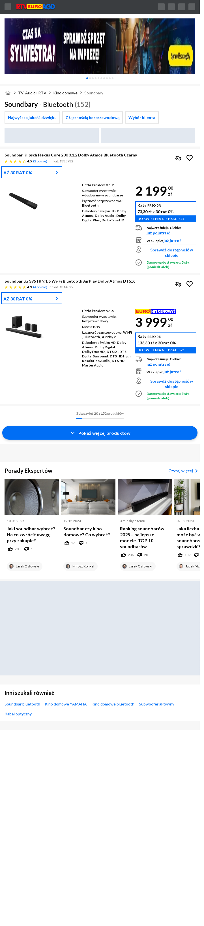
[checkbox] (32, 117)
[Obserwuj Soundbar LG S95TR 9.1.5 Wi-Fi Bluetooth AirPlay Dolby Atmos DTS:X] (189, 284)
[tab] (87, 78)
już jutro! (172, 240)
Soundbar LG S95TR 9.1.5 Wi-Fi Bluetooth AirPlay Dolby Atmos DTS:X (70, 281)
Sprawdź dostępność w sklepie (171, 252)
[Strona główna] (8, 92)
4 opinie (40, 287)
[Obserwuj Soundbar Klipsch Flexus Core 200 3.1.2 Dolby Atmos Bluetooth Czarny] (189, 158)
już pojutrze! (158, 232)
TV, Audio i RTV (32, 92)
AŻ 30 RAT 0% (17, 172)
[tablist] (100, 78)
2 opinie (40, 161)
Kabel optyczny (18, 713)
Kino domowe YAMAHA (66, 704)
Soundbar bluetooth (22, 704)
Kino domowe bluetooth (112, 704)
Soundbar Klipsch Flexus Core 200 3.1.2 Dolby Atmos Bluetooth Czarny (71, 154)
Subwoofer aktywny (156, 704)
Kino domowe (65, 92)
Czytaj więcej (184, 470)
